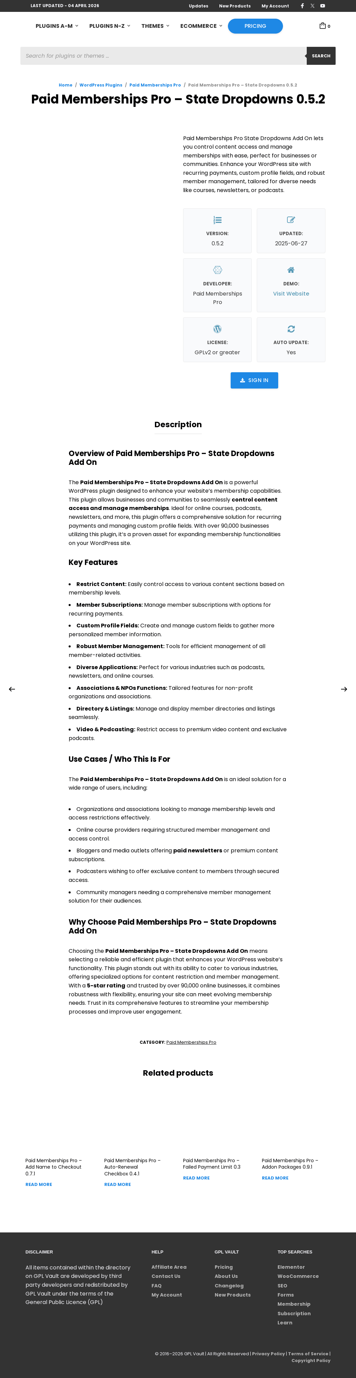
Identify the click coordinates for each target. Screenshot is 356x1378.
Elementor (291, 1266)
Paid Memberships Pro (155, 85)
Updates (198, 6)
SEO (282, 1284)
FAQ (157, 1284)
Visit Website (291, 294)
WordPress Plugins (100, 85)
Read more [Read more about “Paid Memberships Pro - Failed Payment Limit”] (196, 1176)
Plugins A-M (54, 26)
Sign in (254, 380)
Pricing (255, 26)
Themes (152, 26)
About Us (226, 1275)
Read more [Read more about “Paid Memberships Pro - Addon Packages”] (275, 1176)
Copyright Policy (310, 1359)
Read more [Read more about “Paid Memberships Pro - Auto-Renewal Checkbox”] (117, 1183)
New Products (235, 6)
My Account (275, 6)
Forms (286, 1293)
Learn (285, 1321)
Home (65, 85)
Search (321, 56)
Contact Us (166, 1275)
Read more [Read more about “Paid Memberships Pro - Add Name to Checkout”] (38, 1183)
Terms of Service (307, 1352)
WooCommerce (298, 1275)
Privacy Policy (267, 1352)
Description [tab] (178, 424)
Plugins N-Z (107, 26)
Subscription (294, 1312)
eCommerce (198, 26)
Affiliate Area (169, 1266)
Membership (294, 1303)
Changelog (229, 1284)
